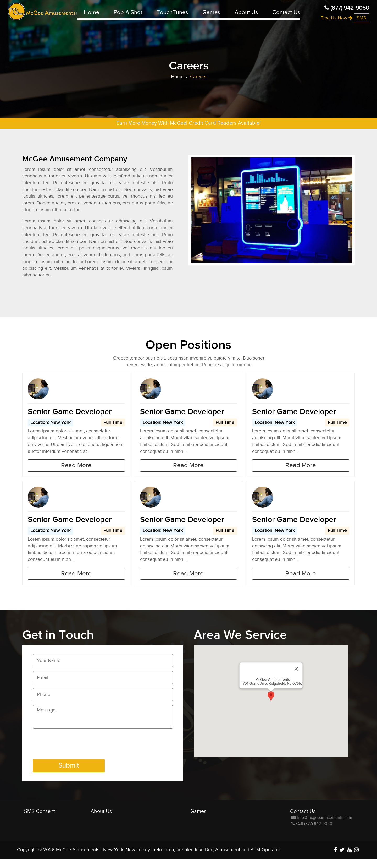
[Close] (296, 668)
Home (91, 12)
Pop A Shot (128, 12)
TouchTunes (172, 12)
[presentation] (72, 745)
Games (211, 12)
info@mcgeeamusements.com (321, 817)
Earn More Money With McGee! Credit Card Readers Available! (189, 123)
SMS (361, 18)
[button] (271, 696)
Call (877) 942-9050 (311, 823)
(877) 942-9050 (346, 7)
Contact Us (286, 12)
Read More (76, 465)
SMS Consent (39, 811)
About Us (246, 12)
